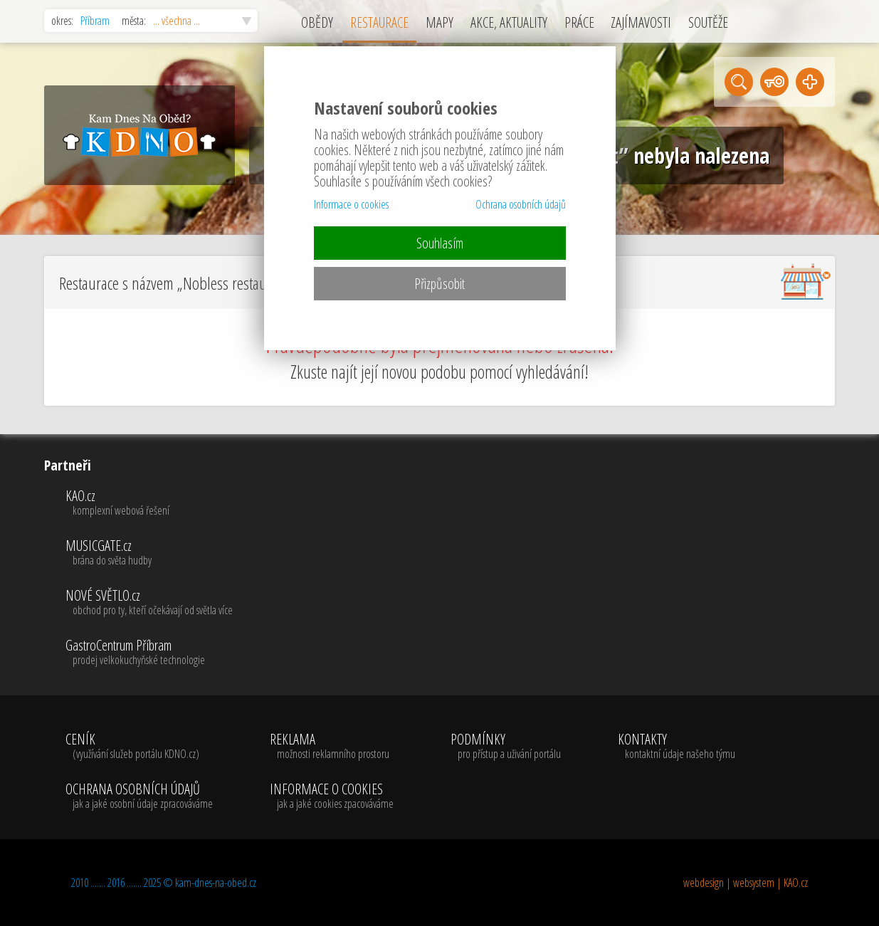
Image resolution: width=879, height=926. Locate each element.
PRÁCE (579, 22)
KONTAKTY (676, 746)
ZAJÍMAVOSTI (641, 22)
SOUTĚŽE (708, 22)
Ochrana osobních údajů (520, 204)
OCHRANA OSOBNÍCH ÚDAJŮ (139, 796)
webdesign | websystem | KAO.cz (745, 882)
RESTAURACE (379, 22)
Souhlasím (439, 243)
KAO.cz (149, 503)
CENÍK (139, 746)
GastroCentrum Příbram (149, 652)
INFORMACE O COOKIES (332, 796)
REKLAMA (332, 746)
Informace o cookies (351, 204)
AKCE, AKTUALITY (508, 22)
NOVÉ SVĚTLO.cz (149, 603)
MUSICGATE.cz (149, 553)
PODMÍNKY (506, 746)
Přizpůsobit (439, 283)
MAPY (439, 22)
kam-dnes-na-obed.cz (215, 882)
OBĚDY (317, 22)
